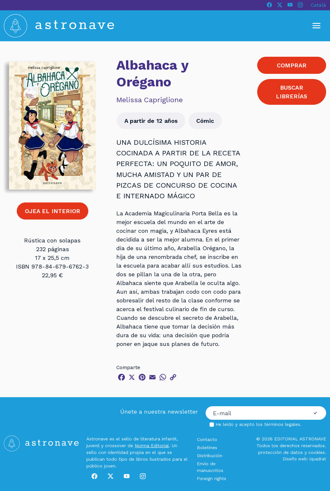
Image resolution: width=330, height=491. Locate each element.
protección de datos (280, 452)
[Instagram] (300, 5)
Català (318, 5)
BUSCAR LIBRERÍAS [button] (291, 92)
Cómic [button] (205, 120)
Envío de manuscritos (210, 467)
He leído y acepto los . (258, 424)
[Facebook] (269, 5)
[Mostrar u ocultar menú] (316, 26)
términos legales (282, 424)
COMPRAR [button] (291, 65)
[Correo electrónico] (255, 413)
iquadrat (317, 459)
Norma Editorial (152, 445)
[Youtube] (290, 5)
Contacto (207, 439)
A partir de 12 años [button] (151, 120)
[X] (280, 5)
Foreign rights (211, 478)
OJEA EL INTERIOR (52, 211)
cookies (316, 452)
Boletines (207, 447)
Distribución (209, 455)
